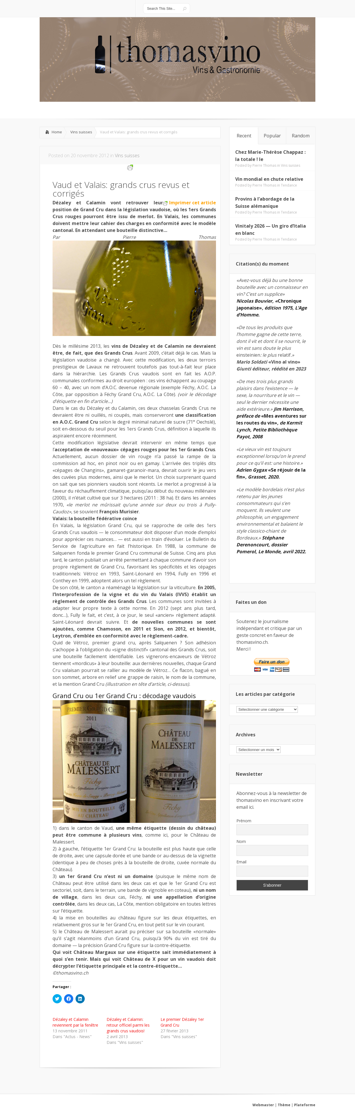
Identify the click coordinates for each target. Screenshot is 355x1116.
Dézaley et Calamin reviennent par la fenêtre (75, 1022)
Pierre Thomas (264, 165)
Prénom (243, 820)
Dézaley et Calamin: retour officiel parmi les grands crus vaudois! (128, 1025)
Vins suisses (81, 132)
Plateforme (304, 1104)
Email (241, 862)
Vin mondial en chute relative (269, 179)
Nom (241, 841)
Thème (284, 1104)
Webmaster (263, 1104)
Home (57, 132)
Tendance (289, 185)
